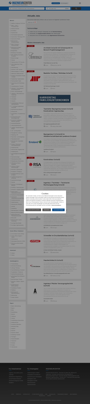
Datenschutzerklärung (56, 205)
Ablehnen (46, 209)
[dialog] (45, 202)
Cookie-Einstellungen (33, 209)
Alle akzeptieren (58, 209)
